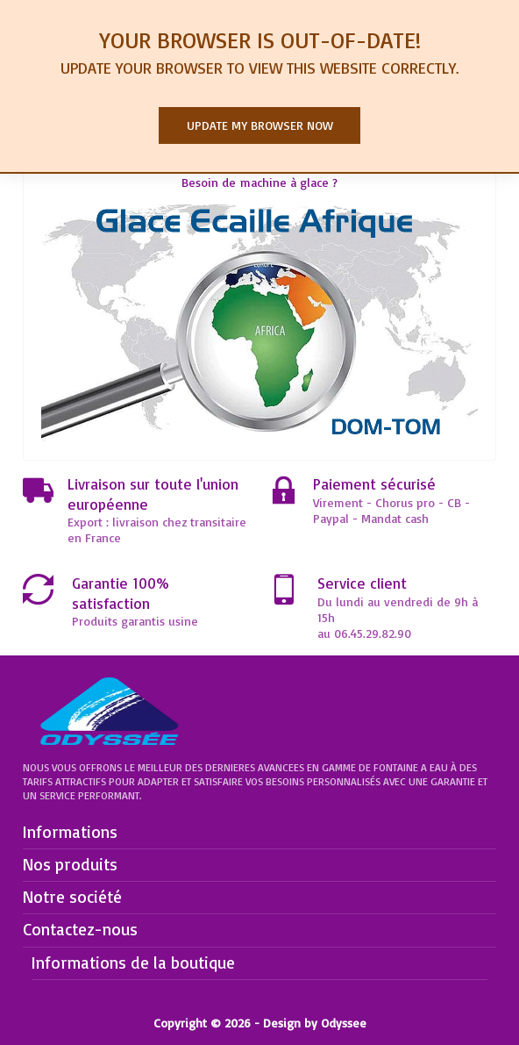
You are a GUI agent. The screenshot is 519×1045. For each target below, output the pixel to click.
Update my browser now (260, 125)
